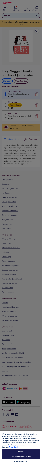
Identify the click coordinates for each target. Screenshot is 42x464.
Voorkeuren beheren (21, 461)
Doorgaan (21, 451)
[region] (21, 447)
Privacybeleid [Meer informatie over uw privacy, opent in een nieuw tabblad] (13, 447)
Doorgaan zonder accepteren (21, 456)
